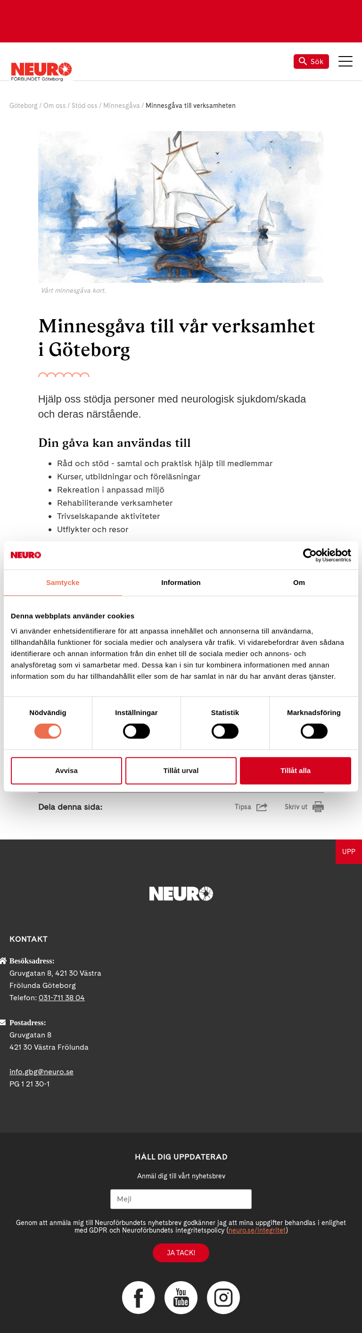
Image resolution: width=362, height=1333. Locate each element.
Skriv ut (296, 807)
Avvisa (66, 770)
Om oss (54, 105)
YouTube (181, 1297)
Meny (345, 61)
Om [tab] (299, 582)
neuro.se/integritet (257, 1230)
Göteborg (23, 105)
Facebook (138, 1297)
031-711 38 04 (62, 997)
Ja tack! (181, 1253)
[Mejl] (181, 1199)
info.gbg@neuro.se (41, 1071)
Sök (311, 61)
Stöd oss (85, 105)
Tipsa (243, 807)
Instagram (223, 1297)
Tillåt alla (295, 770)
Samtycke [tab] (63, 582)
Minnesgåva (121, 105)
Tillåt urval (181, 770)
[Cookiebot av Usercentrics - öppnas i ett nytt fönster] (310, 555)
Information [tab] (181, 582)
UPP (348, 852)
